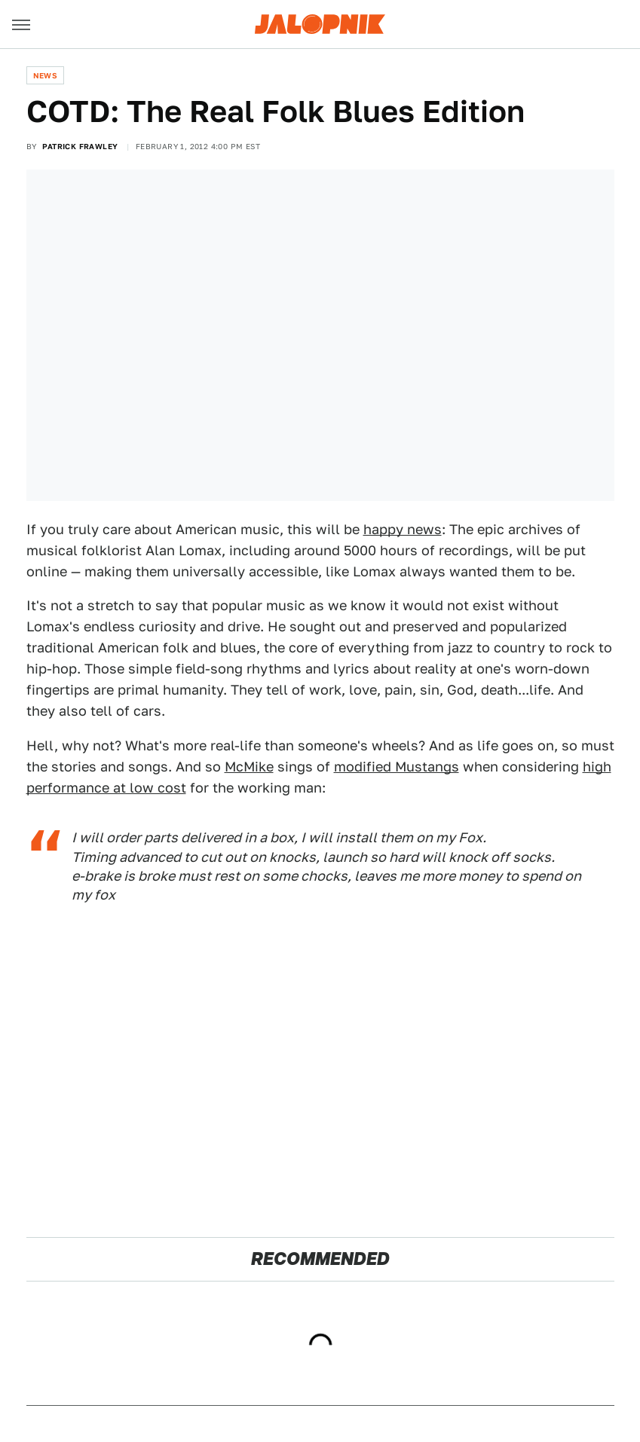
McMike (249, 766)
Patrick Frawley (80, 146)
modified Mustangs (396, 766)
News (45, 75)
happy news (402, 529)
